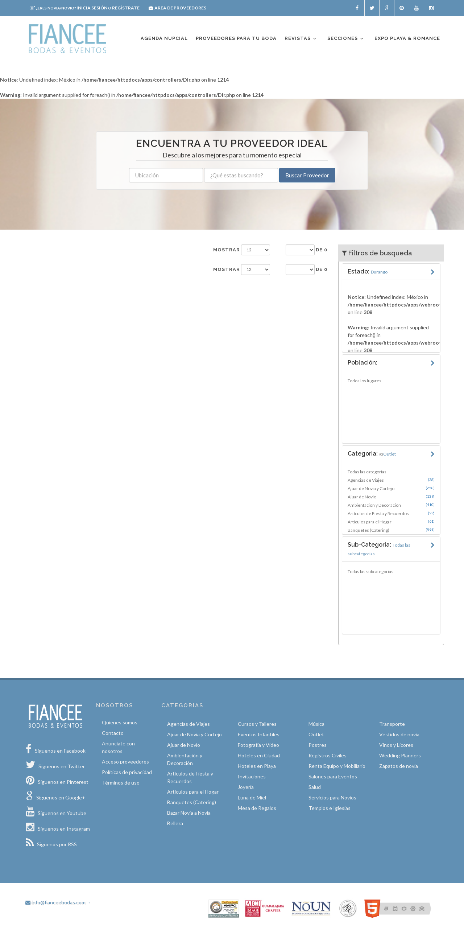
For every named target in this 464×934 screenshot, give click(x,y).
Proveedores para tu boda (236, 38)
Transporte (392, 724)
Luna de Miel (252, 797)
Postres (317, 745)
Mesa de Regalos (257, 808)
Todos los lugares (364, 380)
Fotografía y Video (258, 745)
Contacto (113, 733)
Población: (362, 362)
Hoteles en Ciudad (259, 755)
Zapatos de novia (398, 766)
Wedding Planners (400, 755)
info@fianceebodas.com (55, 902)
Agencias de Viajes (391, 480)
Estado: (368, 271)
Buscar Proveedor (307, 175)
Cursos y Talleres (257, 724)
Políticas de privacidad (127, 772)
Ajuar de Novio (391, 496)
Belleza (175, 823)
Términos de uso (121, 782)
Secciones (345, 39)
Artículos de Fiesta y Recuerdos (391, 513)
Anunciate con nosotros (118, 747)
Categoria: (372, 453)
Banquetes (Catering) (391, 530)
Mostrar (226, 249)
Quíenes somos (119, 722)
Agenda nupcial (164, 38)
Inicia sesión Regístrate (85, 8)
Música (316, 724)
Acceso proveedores (125, 761)
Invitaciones (252, 776)
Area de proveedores (177, 8)
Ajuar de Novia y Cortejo (391, 488)
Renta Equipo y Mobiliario (336, 766)
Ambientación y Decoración (391, 505)
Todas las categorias (367, 471)
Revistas (301, 39)
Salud (314, 787)
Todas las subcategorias (370, 571)
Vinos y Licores (396, 745)
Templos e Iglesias (329, 808)
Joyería (246, 787)
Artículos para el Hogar (391, 521)
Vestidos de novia (399, 734)
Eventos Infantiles (258, 734)
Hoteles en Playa (257, 766)
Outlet (316, 734)
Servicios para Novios (332, 797)
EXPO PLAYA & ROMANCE (407, 38)
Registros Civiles (327, 755)
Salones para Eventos (332, 776)
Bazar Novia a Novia (189, 813)
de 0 (321, 249)
